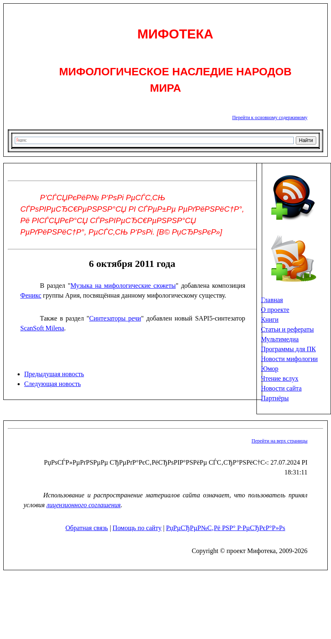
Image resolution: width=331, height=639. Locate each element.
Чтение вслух (279, 378)
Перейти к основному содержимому (270, 117)
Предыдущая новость (54, 373)
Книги (270, 319)
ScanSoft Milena (42, 328)
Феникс (30, 295)
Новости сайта (281, 388)
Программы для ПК (288, 348)
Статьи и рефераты (287, 329)
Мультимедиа (280, 339)
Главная (272, 299)
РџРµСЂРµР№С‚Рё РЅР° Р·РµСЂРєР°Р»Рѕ (225, 527)
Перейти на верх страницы (279, 441)
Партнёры (275, 398)
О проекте (275, 309)
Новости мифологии (289, 358)
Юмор (270, 368)
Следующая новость (52, 383)
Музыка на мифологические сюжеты (123, 285)
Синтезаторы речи (115, 318)
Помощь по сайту (137, 527)
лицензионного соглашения (83, 504)
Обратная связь (87, 527)
